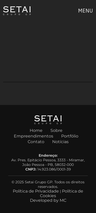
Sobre (56, 130)
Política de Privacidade (36, 191)
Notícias (60, 141)
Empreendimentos (33, 136)
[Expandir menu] (85, 10)
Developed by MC (48, 200)
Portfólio (69, 136)
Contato (36, 141)
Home (36, 130)
